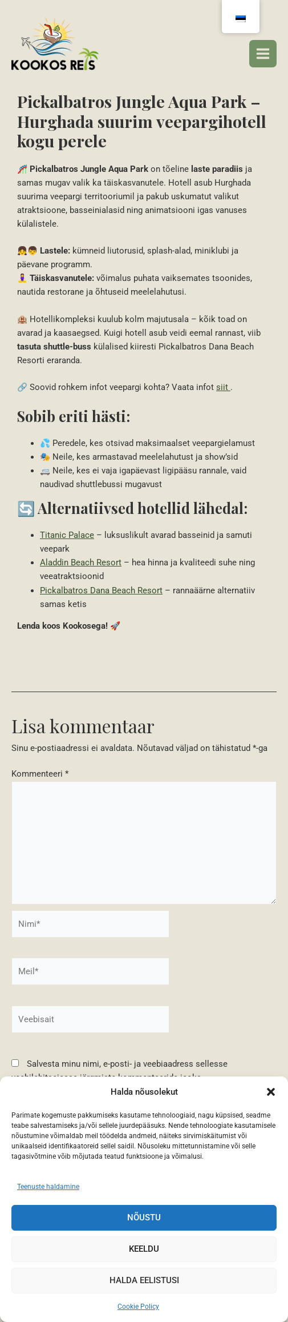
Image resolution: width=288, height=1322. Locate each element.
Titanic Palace (67, 535)
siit (223, 387)
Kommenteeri (39, 774)
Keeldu (144, 1249)
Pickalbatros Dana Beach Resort (101, 590)
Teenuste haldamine (48, 1187)
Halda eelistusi (144, 1280)
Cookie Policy (138, 1307)
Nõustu (144, 1217)
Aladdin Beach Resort (80, 562)
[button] (271, 1092)
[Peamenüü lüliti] (263, 53)
